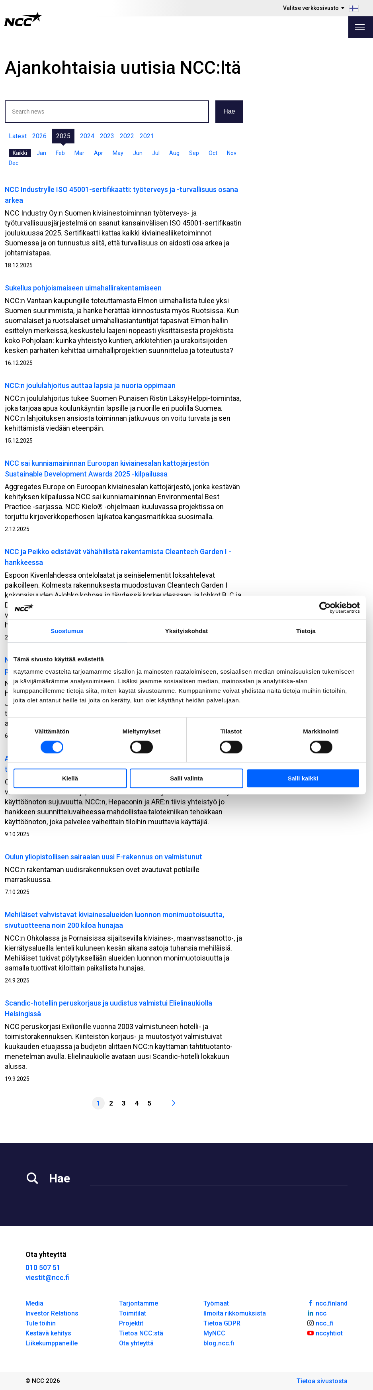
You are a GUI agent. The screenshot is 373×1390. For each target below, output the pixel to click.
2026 (39, 136)
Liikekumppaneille (51, 1343)
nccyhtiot (325, 1332)
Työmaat (216, 1303)
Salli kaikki (303, 778)
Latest (18, 136)
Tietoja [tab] (306, 630)
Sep (194, 153)
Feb (60, 153)
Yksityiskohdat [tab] (186, 630)
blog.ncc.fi (218, 1343)
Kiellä (70, 778)
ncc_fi (320, 1322)
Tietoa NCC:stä (141, 1333)
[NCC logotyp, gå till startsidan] (23, 19)
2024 (87, 136)
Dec (13, 163)
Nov (231, 153)
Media (34, 1303)
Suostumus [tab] (67, 630)
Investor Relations (51, 1313)
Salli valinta (186, 778)
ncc (316, 1312)
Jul (156, 153)
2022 (127, 136)
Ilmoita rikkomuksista (234, 1313)
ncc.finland (327, 1302)
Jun (138, 153)
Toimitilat (132, 1313)
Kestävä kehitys (48, 1333)
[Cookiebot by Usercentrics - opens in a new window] (325, 608)
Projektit (131, 1323)
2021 (147, 136)
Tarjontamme (138, 1303)
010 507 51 (43, 1267)
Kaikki (20, 153)
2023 (107, 136)
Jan (41, 153)
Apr (98, 153)
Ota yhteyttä (136, 1343)
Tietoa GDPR (221, 1323)
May (118, 153)
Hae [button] (229, 111)
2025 (63, 136)
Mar (79, 153)
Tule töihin (40, 1323)
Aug (174, 153)
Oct (213, 153)
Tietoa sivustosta (322, 1381)
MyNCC (214, 1333)
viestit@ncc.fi (47, 1277)
